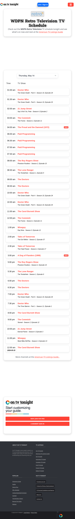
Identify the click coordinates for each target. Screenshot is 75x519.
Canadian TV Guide (40, 462)
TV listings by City (41, 481)
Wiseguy (22, 227)
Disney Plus (15, 487)
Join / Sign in (43, 5)
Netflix (14, 484)
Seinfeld (14, 495)
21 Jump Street (25, 109)
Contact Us (39, 499)
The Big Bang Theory (17, 498)
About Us (39, 494)
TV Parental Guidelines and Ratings (45, 490)
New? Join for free (37, 419)
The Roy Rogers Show (28, 161)
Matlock (14, 504)
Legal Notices (27, 512)
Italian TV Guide (40, 471)
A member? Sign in (37, 424)
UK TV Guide (39, 456)
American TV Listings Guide (51, 32)
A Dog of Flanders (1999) (29, 255)
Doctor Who (23, 90)
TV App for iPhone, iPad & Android (45, 486)
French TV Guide (40, 468)
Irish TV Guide (39, 465)
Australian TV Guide (41, 459)
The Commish (24, 118)
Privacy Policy (34, 512)
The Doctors (23, 179)
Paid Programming (26, 134)
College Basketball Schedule (19, 493)
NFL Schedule (15, 490)
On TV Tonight (39, 451)
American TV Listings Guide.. (47, 357)
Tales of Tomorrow (26, 237)
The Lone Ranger (26, 170)
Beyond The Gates (16, 501)
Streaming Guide (16, 481)
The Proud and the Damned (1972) (33, 127)
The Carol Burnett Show (29, 211)
